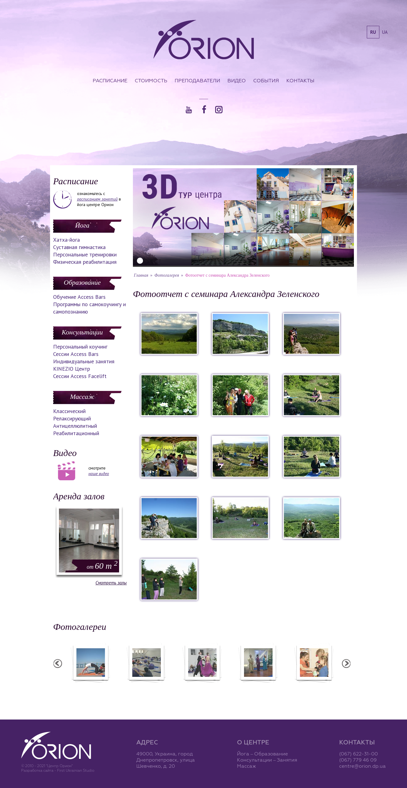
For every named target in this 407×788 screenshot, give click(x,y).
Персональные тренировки (85, 254)
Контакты (300, 80)
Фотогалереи (79, 627)
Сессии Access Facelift (80, 376)
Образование (82, 282)
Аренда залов (78, 496)
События (266, 80)
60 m (102, 566)
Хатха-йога (66, 239)
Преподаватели (197, 80)
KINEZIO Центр (71, 368)
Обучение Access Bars (79, 296)
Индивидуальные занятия (83, 361)
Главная (141, 275)
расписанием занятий (97, 199)
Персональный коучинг (80, 346)
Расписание (110, 80)
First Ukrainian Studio (75, 770)
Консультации (82, 332)
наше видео (98, 473)
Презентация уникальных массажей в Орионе (259, 689)
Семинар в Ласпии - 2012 (91, 686)
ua (385, 32)
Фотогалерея (166, 275)
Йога (82, 225)
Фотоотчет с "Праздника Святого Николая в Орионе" (203, 689)
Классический (69, 411)
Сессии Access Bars (76, 353)
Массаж (82, 396)
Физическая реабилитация (85, 261)
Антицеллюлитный (75, 425)
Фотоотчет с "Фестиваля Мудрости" (147, 689)
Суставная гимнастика (79, 247)
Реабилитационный (76, 433)
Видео (236, 80)
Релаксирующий (72, 418)
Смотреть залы (111, 583)
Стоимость (151, 80)
